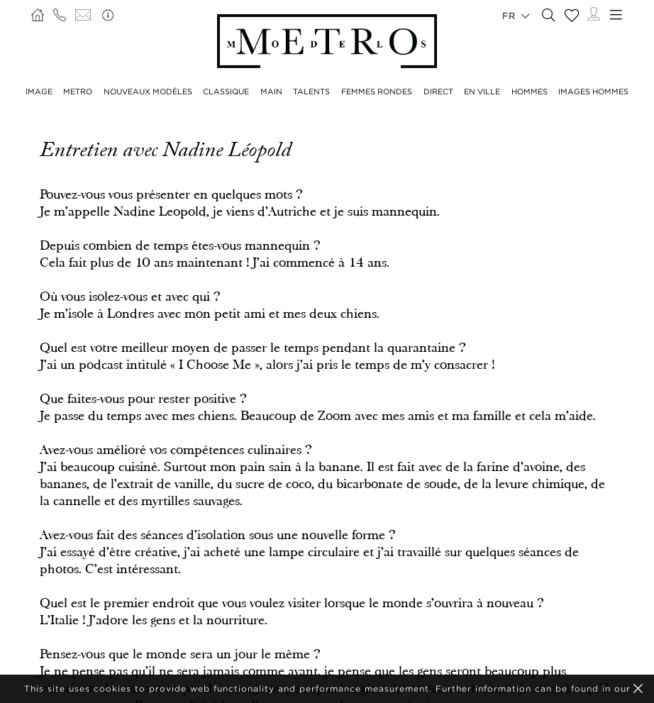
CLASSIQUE (226, 91)
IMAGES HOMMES (593, 91)
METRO (77, 91)
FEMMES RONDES (376, 91)
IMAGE (39, 91)
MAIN (271, 91)
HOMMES (529, 91)
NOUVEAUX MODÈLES (148, 91)
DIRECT (438, 91)
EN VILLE (482, 91)
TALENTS (311, 91)
